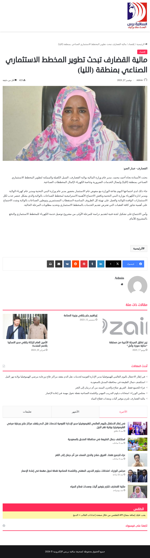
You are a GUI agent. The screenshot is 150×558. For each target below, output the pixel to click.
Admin (138, 80)
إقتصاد (131, 44)
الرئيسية (142, 44)
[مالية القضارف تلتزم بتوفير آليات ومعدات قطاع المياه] (137, 491)
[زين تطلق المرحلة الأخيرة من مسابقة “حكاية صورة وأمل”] (125, 324)
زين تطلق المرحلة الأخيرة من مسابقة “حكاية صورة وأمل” (128, 342)
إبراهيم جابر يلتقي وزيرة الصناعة (80, 314)
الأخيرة (123, 410)
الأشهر (75, 410)
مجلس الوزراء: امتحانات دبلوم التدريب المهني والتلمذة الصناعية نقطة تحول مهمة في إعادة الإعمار (95, 391)
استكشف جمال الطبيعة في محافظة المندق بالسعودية (118, 380)
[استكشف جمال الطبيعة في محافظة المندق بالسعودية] (137, 444)
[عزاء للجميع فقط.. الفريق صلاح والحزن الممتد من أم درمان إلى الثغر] (137, 459)
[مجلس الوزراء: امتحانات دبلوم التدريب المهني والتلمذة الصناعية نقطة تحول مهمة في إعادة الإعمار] (137, 475)
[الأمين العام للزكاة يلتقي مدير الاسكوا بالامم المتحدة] (25, 324)
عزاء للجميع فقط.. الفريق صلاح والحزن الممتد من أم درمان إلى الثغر (110, 386)
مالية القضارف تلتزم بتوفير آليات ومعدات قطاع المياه (118, 397)
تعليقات (27, 410)
